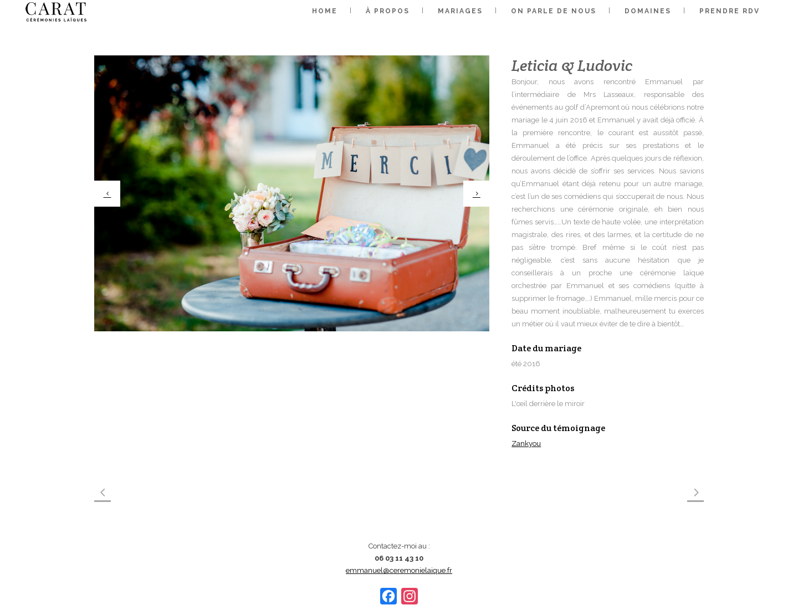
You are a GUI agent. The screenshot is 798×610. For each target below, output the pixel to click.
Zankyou (526, 443)
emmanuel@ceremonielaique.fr (399, 570)
